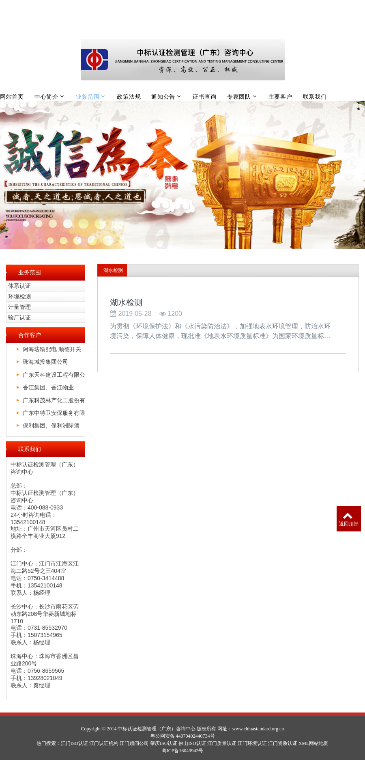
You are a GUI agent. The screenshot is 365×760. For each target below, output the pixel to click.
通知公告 (163, 96)
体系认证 (19, 286)
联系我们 (315, 96)
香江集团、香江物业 (48, 387)
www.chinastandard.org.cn (258, 729)
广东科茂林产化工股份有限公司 (54, 401)
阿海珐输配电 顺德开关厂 (52, 350)
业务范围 (88, 96)
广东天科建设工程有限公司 (54, 376)
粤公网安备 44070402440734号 (182, 736)
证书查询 (205, 96)
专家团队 (239, 96)
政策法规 (129, 96)
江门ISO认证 (74, 743)
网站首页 (12, 96)
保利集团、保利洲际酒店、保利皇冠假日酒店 (51, 427)
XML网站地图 (313, 743)
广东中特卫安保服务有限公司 (54, 414)
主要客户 (280, 96)
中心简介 (46, 96)
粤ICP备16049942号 (183, 751)
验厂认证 (19, 317)
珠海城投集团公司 (45, 361)
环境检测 (19, 296)
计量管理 (19, 307)
